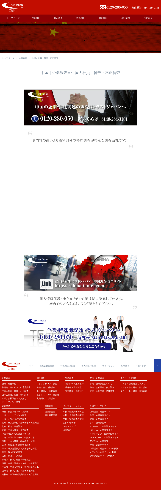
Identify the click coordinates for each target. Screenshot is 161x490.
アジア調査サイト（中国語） (103, 456)
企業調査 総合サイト (100, 411)
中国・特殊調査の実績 (73, 419)
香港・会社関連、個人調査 (102, 387)
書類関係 (49, 406)
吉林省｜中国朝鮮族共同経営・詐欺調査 (20, 474)
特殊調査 (80, 18)
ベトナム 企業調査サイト (102, 430)
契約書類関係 (51, 415)
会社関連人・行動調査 (47, 391)
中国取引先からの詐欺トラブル (16, 434)
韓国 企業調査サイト (100, 419)
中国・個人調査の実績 (73, 415)
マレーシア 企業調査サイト (103, 426)
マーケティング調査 (11, 402)
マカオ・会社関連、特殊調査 (133, 391)
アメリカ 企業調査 (99, 441)
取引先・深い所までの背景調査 (16, 387)
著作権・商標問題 (73, 387)
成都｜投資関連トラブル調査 (15, 411)
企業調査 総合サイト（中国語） (105, 448)
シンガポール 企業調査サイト (104, 437)
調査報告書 (50, 411)
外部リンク (141, 366)
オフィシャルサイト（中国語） (104, 452)
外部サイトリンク (98, 406)
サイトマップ (108, 366)
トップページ (13, 18)
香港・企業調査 (97, 378)
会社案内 (125, 18)
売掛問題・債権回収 (74, 391)
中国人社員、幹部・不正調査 (15, 391)
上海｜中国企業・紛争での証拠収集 (18, 437)
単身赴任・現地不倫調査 (48, 395)
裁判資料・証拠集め (74, 383)
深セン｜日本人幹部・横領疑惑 (16, 459)
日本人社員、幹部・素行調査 (15, 395)
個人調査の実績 (88, 366)
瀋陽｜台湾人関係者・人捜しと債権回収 (20, 463)
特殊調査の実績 (68, 366)
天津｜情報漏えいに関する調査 (16, 445)
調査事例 (103, 18)
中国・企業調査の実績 (73, 411)
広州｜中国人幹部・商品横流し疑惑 (18, 441)
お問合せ (148, 18)
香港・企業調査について (101, 383)
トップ (30, 366)
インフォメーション (72, 406)
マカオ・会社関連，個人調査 (133, 387)
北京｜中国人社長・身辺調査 (15, 430)
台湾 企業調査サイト (100, 415)
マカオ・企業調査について (132, 383)
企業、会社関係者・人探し (14, 398)
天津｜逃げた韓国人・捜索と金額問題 (19, 448)
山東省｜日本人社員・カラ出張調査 (18, 470)
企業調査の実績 (47, 366)
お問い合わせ (69, 422)
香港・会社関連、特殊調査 (102, 391)
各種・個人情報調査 (46, 387)
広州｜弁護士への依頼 (12, 456)
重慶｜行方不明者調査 (12, 452)
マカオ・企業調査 (128, 378)
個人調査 (58, 18)
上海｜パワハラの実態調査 (14, 419)
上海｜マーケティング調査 (14, 415)
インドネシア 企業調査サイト (104, 434)
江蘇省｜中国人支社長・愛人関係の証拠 (20, 467)
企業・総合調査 (9, 383)
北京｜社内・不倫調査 (12, 426)
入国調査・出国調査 (46, 398)
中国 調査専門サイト (100, 445)
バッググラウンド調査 (47, 383)
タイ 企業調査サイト (100, 422)
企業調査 (35, 18)
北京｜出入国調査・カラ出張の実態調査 (20, 422)
